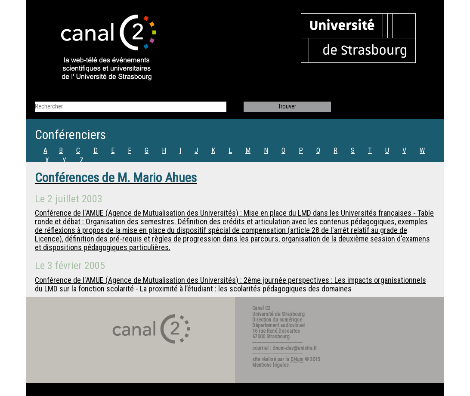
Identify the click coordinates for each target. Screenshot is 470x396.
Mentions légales (270, 365)
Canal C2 (261, 308)
